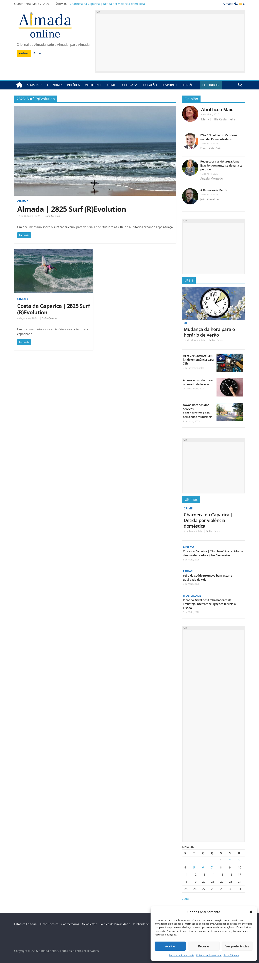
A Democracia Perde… (214, 190)
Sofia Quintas (52, 216)
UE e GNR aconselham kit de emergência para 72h (198, 359)
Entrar (37, 53)
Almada (32, 85)
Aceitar (170, 946)
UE (186, 323)
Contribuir (210, 85)
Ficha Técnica (231, 955)
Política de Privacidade (181, 955)
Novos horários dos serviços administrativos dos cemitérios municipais (197, 411)
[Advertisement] (170, 42)
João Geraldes (210, 199)
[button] (251, 912)
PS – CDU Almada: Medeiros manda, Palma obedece (218, 137)
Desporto (169, 85)
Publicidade (141, 924)
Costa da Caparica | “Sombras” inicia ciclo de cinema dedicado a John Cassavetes (213, 553)
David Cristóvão (211, 148)
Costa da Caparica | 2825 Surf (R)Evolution (53, 309)
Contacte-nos (70, 924)
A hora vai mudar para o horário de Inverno (198, 382)
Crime (111, 85)
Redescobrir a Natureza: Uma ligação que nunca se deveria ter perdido (221, 165)
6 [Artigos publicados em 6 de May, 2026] (203, 867)
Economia (54, 85)
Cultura (126, 85)
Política (73, 85)
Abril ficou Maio (217, 109)
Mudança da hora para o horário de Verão (209, 332)
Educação (149, 85)
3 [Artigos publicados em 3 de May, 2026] (239, 860)
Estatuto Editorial (25, 924)
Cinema (23, 201)
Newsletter (89, 924)
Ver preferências (237, 946)
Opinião (187, 85)
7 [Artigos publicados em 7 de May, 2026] (212, 867)
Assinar (24, 53)
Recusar (203, 946)
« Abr (185, 898)
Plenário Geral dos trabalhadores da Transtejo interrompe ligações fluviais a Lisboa (209, 603)
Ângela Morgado (211, 178)
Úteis (189, 279)
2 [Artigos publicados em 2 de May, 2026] (230, 860)
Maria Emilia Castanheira (218, 119)
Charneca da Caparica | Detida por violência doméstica (107, 4)
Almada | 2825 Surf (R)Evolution (71, 209)
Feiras (188, 571)
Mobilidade (93, 85)
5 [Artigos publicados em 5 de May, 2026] (194, 867)
